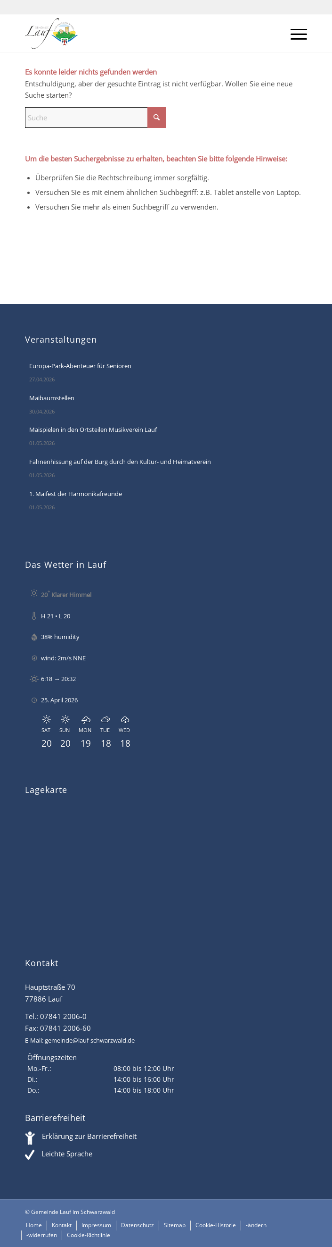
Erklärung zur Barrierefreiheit (89, 1136)
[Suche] (95, 117)
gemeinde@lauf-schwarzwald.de (90, 1040)
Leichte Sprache (66, 1153)
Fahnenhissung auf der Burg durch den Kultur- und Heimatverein (120, 461)
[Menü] (294, 33)
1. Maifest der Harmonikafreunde (75, 493)
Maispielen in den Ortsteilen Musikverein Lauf (93, 429)
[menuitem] (294, 33)
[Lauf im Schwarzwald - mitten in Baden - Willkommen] (138, 33)
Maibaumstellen (51, 398)
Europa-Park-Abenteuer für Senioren (80, 366)
